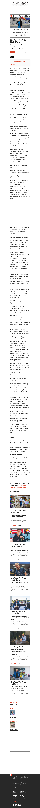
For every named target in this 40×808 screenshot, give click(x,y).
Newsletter (15, 795)
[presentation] (11, 16)
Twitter (20, 16)
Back (12, 52)
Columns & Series (23, 792)
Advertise (15, 796)
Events (21, 795)
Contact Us (15, 798)
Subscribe (15, 792)
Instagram (25, 16)
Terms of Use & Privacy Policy (18, 777)
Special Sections (23, 796)
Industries (22, 791)
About (14, 791)
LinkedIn (27, 16)
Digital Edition (16, 794)
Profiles (21, 794)
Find (29, 16)
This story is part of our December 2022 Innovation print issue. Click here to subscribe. (19, 63)
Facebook (23, 16)
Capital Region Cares (24, 798)
